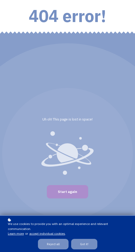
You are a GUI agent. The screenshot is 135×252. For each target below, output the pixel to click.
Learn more (16, 233)
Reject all (53, 244)
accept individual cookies (47, 233)
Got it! (84, 244)
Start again (67, 192)
